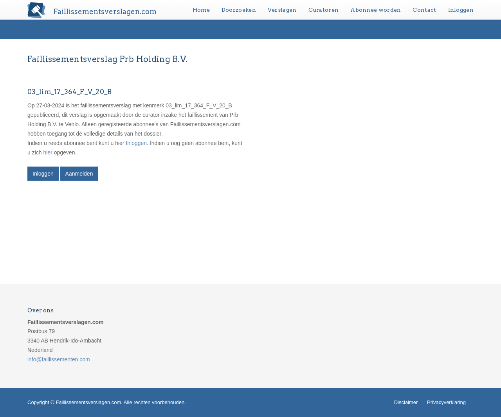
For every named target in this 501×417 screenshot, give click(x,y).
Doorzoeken (239, 10)
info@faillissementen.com (58, 359)
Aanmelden (79, 173)
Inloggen (461, 10)
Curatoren (323, 10)
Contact (424, 10)
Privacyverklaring (446, 402)
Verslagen (282, 10)
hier (47, 152)
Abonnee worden (375, 10)
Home (201, 10)
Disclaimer (406, 402)
